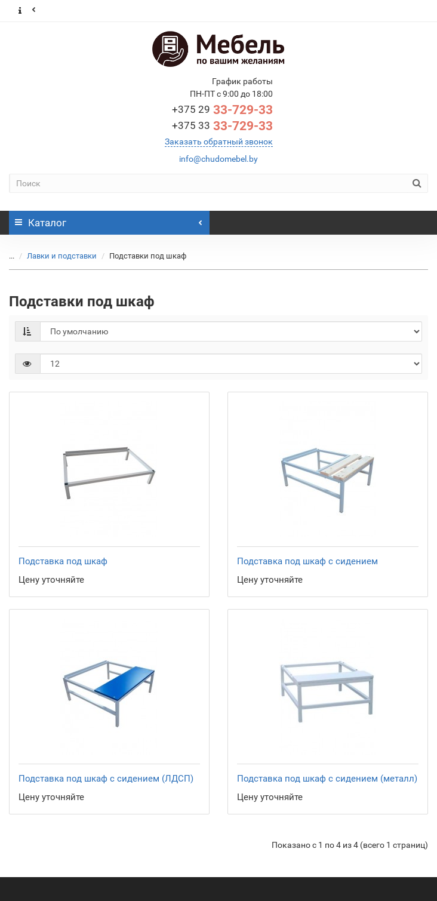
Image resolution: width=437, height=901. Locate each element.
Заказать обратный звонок (219, 141)
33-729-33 (222, 110)
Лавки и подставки (55, 255)
